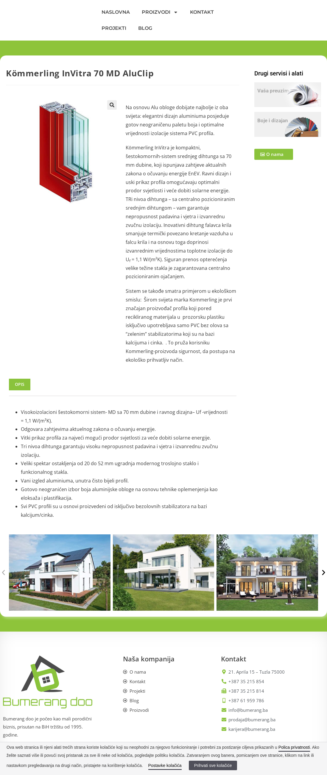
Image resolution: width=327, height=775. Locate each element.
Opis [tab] (19, 384)
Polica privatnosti (294, 747)
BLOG (145, 28)
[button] (112, 105)
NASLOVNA (116, 12)
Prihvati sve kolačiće (213, 765)
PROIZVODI (160, 12)
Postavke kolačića (165, 765)
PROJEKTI (114, 28)
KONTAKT (202, 12)
